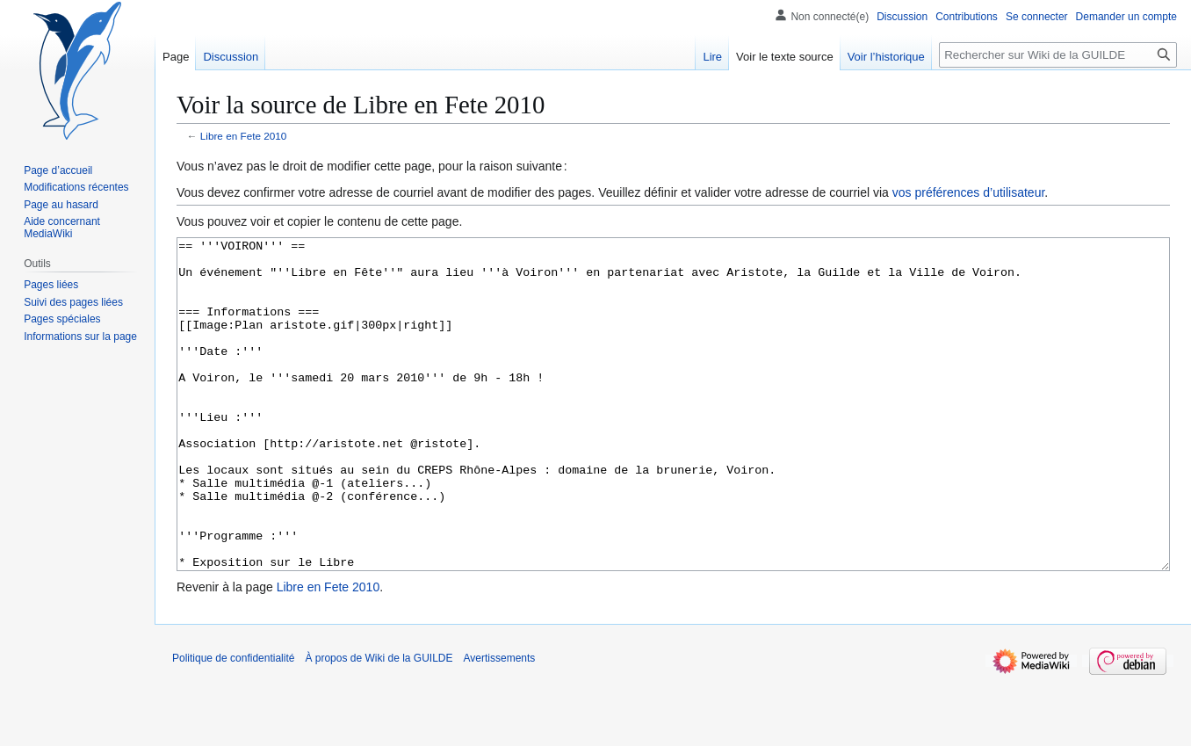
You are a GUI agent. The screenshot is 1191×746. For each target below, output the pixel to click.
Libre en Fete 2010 (243, 135)
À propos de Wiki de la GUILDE (378, 724)
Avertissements (500, 724)
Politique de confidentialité (233, 724)
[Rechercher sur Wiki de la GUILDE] (1058, 55)
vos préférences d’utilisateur (968, 192)
